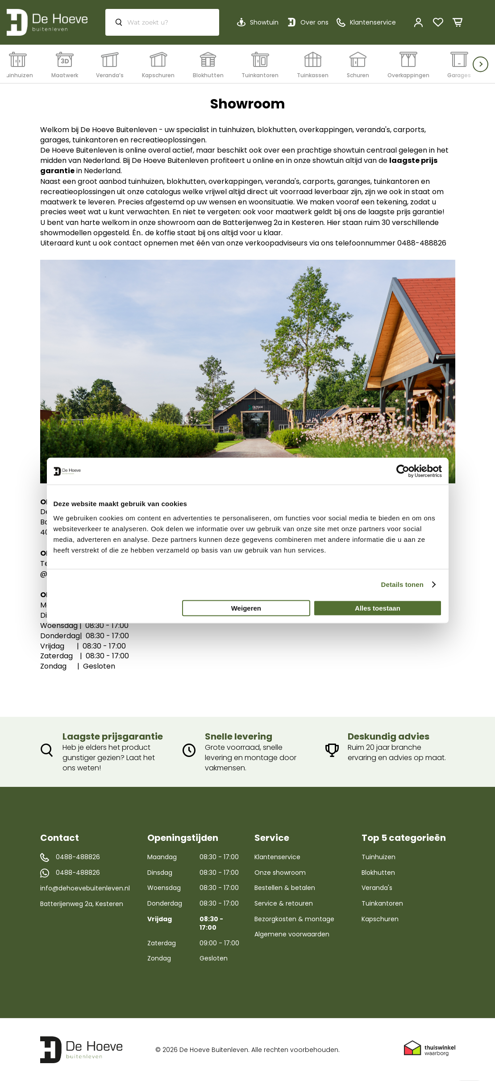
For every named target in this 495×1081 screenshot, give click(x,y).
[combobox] (162, 22)
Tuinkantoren (382, 903)
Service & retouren (283, 903)
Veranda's (377, 887)
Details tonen (402, 584)
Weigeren (246, 607)
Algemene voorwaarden (291, 934)
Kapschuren (380, 919)
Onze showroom (280, 872)
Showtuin (264, 22)
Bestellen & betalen (284, 887)
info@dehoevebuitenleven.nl (85, 888)
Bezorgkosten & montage (294, 919)
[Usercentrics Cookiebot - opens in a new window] (403, 471)
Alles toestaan (377, 607)
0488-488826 (78, 857)
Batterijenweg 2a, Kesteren (81, 903)
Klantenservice (277, 856)
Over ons (314, 22)
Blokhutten (378, 872)
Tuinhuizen (378, 856)
